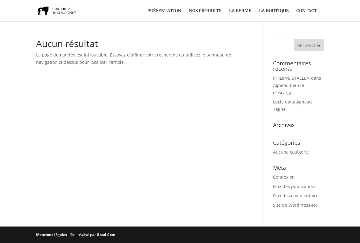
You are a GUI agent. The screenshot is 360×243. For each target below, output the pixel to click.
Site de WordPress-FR (295, 205)
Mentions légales (51, 234)
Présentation (164, 11)
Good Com (106, 234)
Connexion (284, 177)
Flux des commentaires (297, 195)
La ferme (240, 11)
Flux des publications (295, 186)
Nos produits (205, 11)
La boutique (274, 11)
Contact (306, 11)
